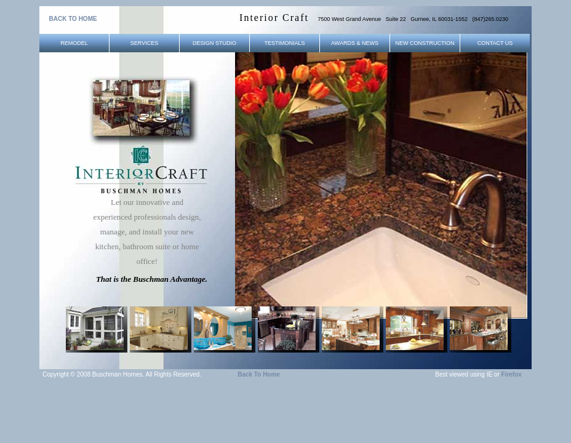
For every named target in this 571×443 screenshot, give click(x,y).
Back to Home (259, 374)
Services (144, 43)
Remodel (74, 43)
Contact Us (495, 43)
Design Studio (214, 43)
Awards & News (354, 43)
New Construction (425, 43)
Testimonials (284, 43)
